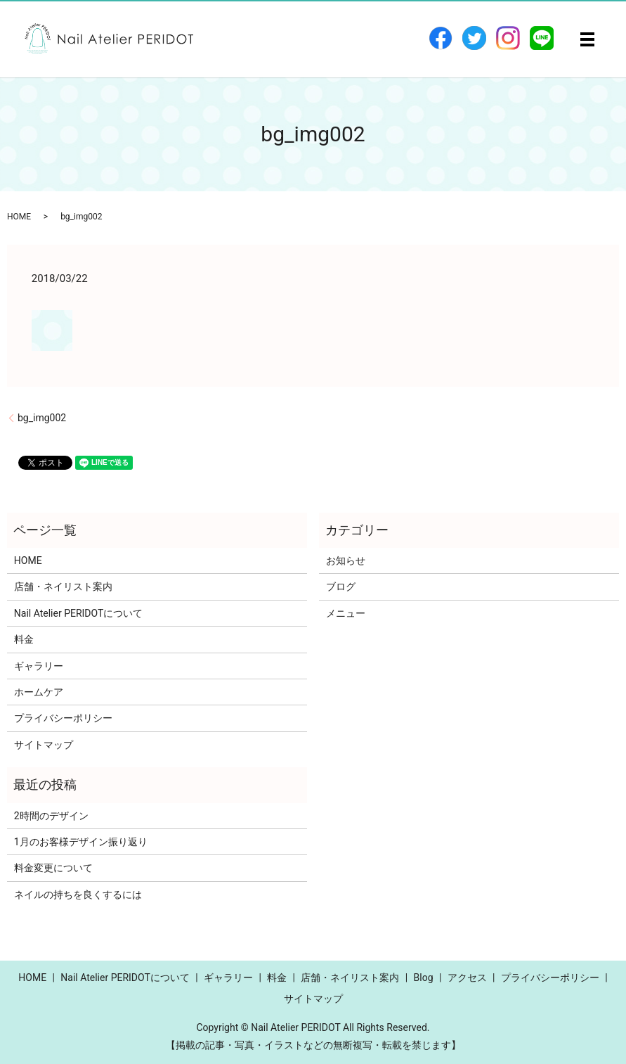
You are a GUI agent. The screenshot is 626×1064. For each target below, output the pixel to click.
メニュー (345, 613)
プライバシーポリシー (63, 718)
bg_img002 (42, 417)
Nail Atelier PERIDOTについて (78, 613)
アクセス (467, 977)
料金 (24, 639)
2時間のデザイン (51, 815)
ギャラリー (38, 666)
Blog (423, 977)
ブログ (341, 586)
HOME (19, 217)
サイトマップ (43, 744)
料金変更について (53, 867)
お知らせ (345, 560)
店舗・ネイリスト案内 (63, 586)
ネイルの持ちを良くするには (78, 894)
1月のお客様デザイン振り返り (81, 841)
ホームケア (38, 692)
